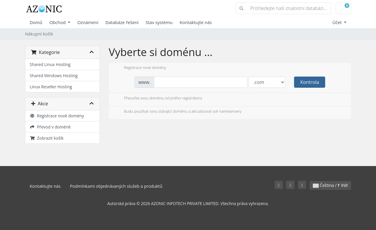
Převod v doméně (50, 127)
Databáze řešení (122, 22)
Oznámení (87, 22)
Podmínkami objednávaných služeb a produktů (116, 186)
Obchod (58, 22)
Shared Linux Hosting (50, 64)
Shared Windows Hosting (54, 75)
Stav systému (159, 22)
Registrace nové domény (57, 116)
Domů (36, 22)
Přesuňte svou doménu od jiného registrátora (158, 98)
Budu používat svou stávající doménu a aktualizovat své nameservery (178, 112)
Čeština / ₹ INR (330, 185)
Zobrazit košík (46, 138)
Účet (337, 22)
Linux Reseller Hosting (51, 86)
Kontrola (309, 82)
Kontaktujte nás (196, 22)
